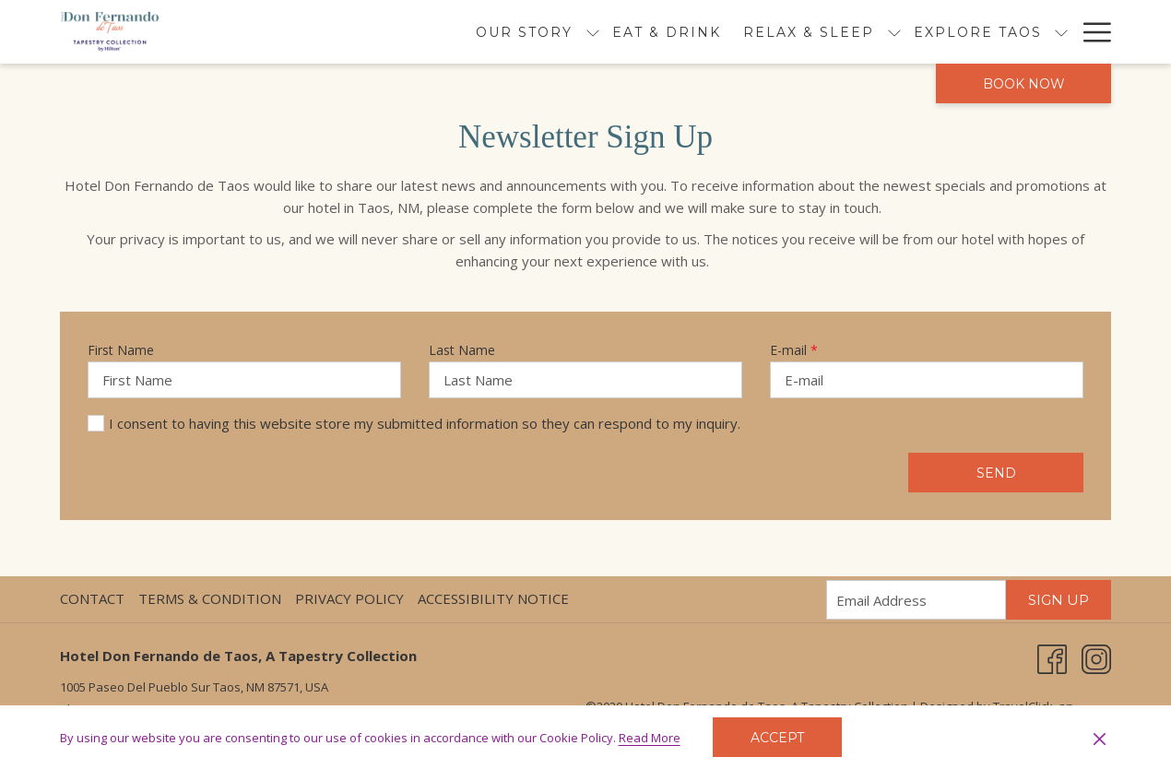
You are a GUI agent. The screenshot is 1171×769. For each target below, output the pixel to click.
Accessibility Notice (493, 598)
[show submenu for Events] (1061, 32)
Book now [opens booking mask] (1024, 84)
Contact (92, 598)
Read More (651, 738)
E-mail (794, 350)
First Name (121, 350)
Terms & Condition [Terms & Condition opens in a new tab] (212, 598)
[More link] (1090, 32)
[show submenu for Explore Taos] (957, 32)
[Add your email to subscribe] (916, 600)
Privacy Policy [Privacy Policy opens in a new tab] (351, 598)
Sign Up (1058, 600)
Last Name (462, 350)
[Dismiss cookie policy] (1099, 738)
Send (996, 473)
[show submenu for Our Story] (487, 32)
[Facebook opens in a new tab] (1052, 657)
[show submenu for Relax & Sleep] (789, 32)
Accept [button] (777, 737)
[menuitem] (562, 32)
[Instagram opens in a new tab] (1096, 657)
